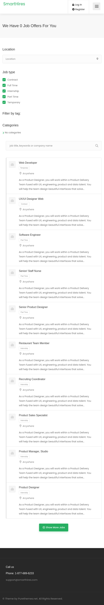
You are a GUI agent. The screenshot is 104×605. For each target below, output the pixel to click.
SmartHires (14, 4)
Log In (77, 4)
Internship (13, 91)
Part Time (12, 96)
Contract (12, 79)
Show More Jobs (53, 527)
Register (78, 9)
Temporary (13, 102)
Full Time (12, 85)
